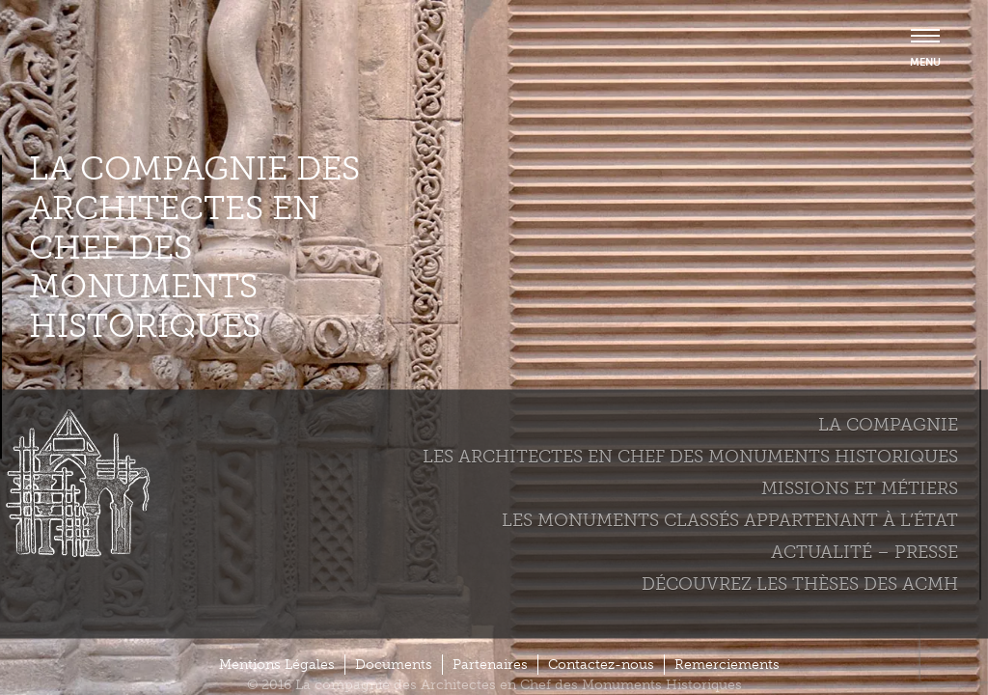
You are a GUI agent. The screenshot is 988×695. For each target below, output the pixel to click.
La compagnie (888, 423)
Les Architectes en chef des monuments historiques (690, 455)
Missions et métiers (859, 487)
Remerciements (727, 664)
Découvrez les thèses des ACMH (800, 583)
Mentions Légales (277, 664)
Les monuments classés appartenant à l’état (730, 519)
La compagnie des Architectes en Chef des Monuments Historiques (194, 248)
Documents (393, 664)
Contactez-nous (601, 664)
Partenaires (490, 664)
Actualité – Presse (864, 551)
